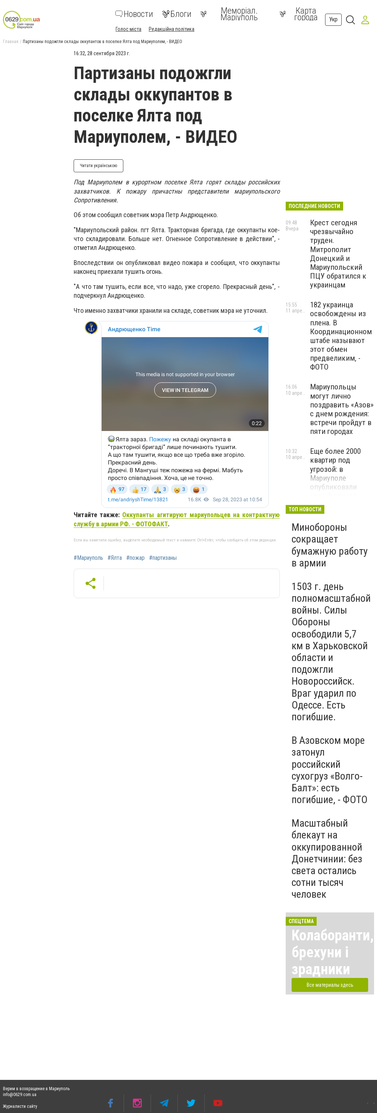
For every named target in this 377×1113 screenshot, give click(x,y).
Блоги (176, 14)
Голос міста (128, 29)
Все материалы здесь (330, 985)
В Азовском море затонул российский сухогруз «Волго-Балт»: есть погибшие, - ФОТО (329, 770)
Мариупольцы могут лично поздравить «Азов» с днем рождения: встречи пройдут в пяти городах (342, 409)
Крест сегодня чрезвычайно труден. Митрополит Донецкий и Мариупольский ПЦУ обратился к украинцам (338, 253)
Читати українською (98, 165)
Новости (134, 14)
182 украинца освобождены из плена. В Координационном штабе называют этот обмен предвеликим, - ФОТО (341, 335)
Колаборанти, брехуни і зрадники (333, 952)
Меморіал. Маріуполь (229, 14)
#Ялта (115, 558)
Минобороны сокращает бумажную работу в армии (330, 545)
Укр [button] (333, 19)
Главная (10, 41)
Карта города (298, 14)
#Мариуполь (88, 558)
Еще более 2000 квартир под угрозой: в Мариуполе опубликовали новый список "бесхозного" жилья (335, 482)
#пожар (135, 558)
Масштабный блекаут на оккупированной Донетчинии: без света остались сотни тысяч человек (327, 858)
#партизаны (163, 558)
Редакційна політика (171, 29)
